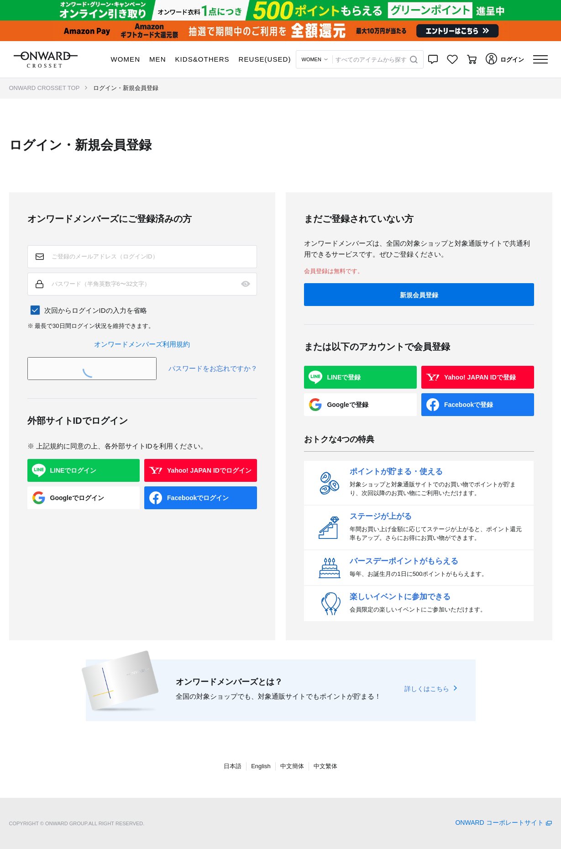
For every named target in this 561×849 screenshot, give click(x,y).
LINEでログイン (73, 470)
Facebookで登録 (468, 404)
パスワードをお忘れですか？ (212, 368)
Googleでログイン (77, 497)
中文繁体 (325, 766)
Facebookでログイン (198, 497)
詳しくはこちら (426, 688)
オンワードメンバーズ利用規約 (142, 344)
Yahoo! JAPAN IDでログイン (209, 470)
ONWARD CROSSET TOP (44, 87)
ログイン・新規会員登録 (125, 87)
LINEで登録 (344, 377)
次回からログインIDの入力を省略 (95, 310)
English (261, 766)
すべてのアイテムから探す (371, 60)
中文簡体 (292, 766)
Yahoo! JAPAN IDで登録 (480, 377)
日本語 (232, 766)
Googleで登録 (347, 404)
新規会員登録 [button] (419, 295)
